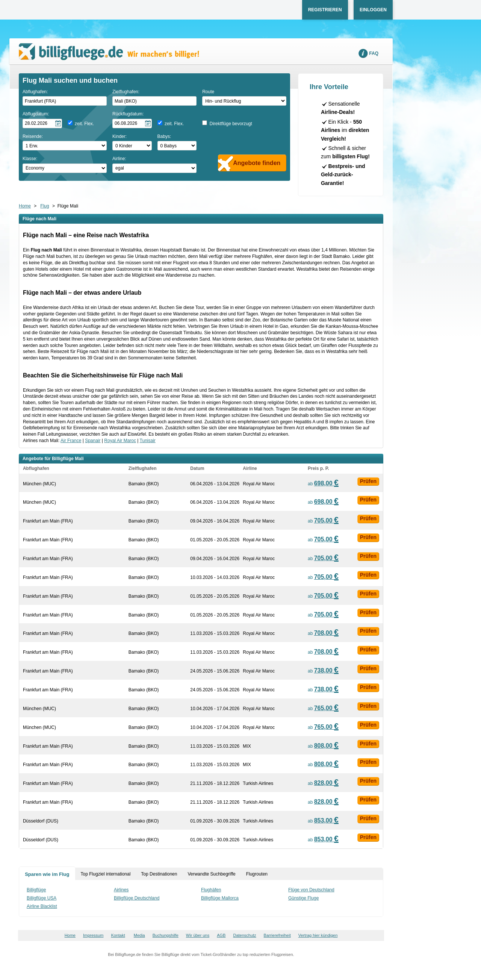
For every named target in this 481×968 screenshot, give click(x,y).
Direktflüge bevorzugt (230, 123)
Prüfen (368, 481)
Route (208, 91)
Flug (44, 206)
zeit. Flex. (84, 123)
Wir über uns (197, 935)
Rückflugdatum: (128, 114)
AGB (221, 935)
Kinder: (119, 136)
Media (139, 935)
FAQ (373, 53)
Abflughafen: (35, 91)
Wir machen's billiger (109, 51)
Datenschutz (244, 935)
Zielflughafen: (125, 91)
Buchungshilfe (165, 935)
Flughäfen (211, 889)
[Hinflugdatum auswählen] (42, 123)
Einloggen (373, 9)
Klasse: (30, 158)
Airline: (119, 158)
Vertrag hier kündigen (318, 935)
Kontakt (118, 935)
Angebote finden (256, 163)
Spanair (92, 440)
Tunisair (148, 440)
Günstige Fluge (303, 898)
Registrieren (325, 9)
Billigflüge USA (41, 898)
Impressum (93, 935)
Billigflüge (36, 889)
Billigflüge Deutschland (136, 898)
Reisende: (33, 136)
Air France (71, 440)
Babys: (164, 136)
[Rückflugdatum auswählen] (132, 123)
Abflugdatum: (36, 114)
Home (25, 206)
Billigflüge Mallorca (220, 898)
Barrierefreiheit (277, 935)
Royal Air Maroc (120, 440)
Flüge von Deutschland (311, 889)
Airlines (121, 889)
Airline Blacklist (42, 906)
